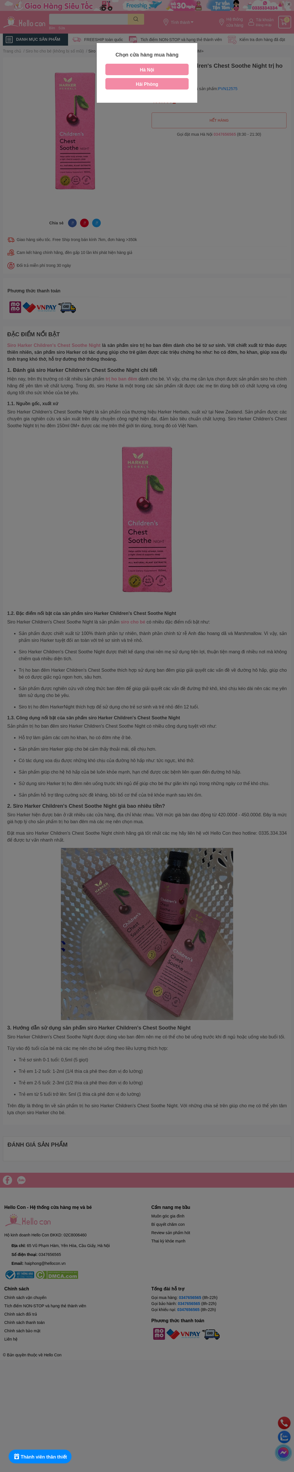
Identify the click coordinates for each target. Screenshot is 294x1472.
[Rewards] (40, 1456)
